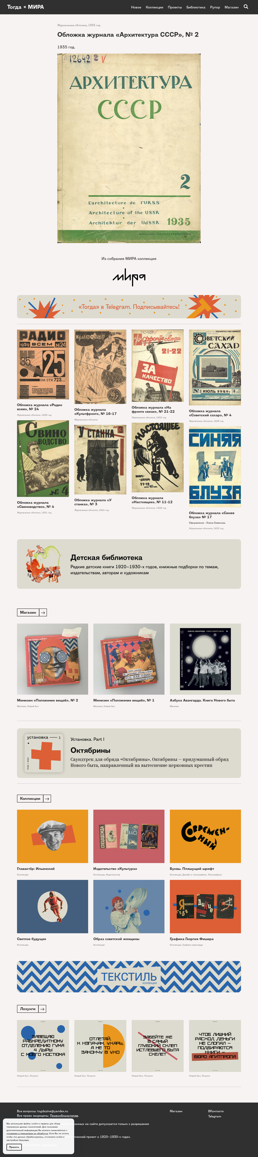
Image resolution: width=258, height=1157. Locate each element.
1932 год (161, 417)
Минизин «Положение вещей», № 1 (123, 700)
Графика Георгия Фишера (192, 939)
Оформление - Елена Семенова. (207, 522)
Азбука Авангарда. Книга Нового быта (202, 700)
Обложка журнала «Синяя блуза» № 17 (211, 515)
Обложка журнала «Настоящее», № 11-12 (152, 499)
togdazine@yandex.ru (52, 1111)
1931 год (46, 512)
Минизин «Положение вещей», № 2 (47, 700)
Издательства (113, 875)
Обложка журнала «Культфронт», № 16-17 (95, 411)
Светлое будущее (31, 939)
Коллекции (154, 7)
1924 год (104, 510)
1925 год (218, 528)
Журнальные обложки (72, 25)
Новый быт (33, 706)
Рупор (215, 7)
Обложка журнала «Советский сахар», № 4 (210, 413)
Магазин (232, 7)
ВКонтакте (216, 1111)
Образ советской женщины (116, 939)
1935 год (94, 25)
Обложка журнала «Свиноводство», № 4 (35, 504)
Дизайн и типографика (194, 875)
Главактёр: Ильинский (36, 869)
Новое (136, 7)
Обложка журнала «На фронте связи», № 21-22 (153, 409)
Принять (14, 1147)
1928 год (161, 507)
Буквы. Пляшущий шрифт (192, 869)
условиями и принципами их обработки (27, 1133)
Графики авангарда (192, 945)
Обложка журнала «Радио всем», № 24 (39, 407)
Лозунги (34, 1076)
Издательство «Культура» (115, 869)
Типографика (215, 875)
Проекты (175, 7)
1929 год (46, 414)
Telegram (214, 1116)
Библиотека (196, 7)
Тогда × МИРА (25, 7)
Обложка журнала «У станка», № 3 (93, 502)
